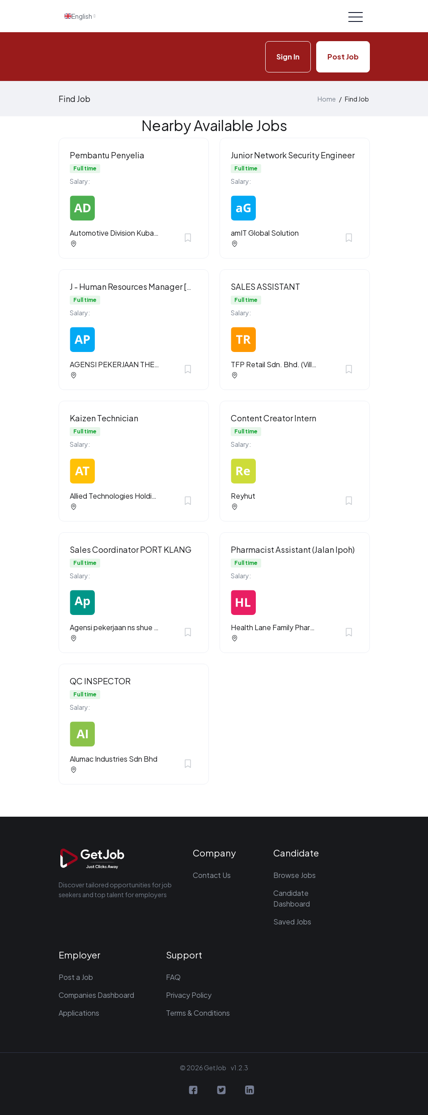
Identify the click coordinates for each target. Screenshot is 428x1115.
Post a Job (76, 977)
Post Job (343, 56)
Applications (79, 1012)
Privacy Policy (189, 995)
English (78, 16)
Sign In (288, 56)
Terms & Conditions (198, 1012)
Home (327, 99)
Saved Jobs (292, 921)
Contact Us (212, 875)
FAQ (173, 977)
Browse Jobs (294, 875)
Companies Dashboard (96, 995)
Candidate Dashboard (291, 898)
